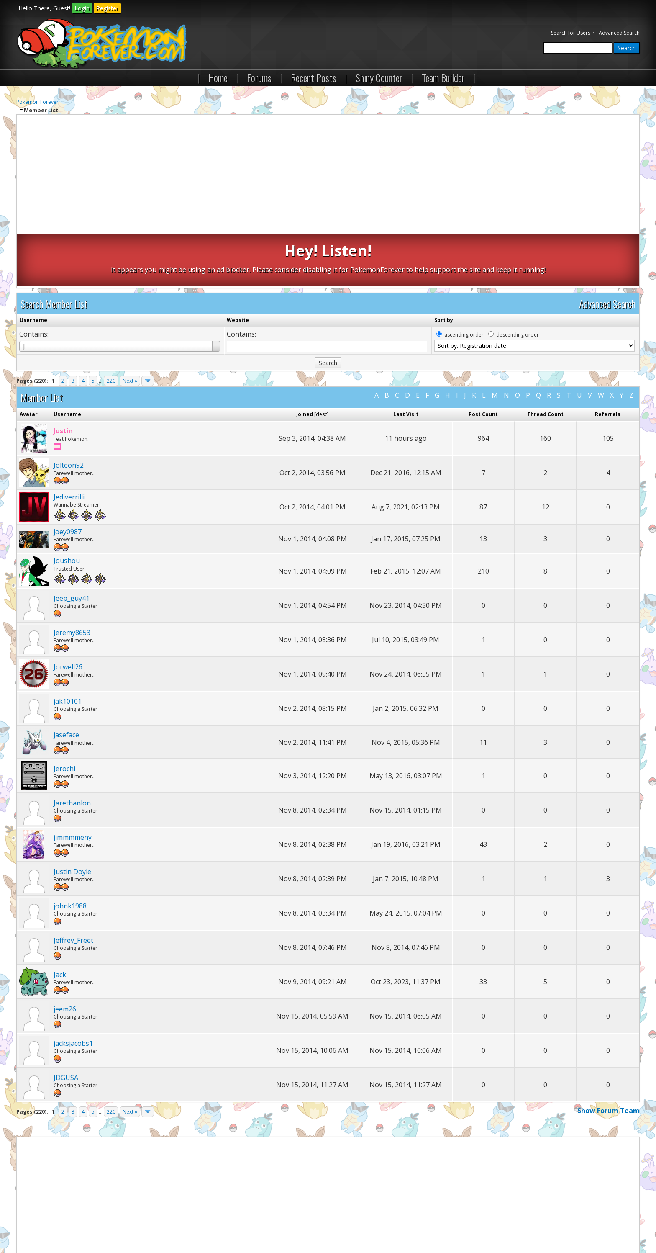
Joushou (67, 508)
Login (82, 8)
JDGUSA (66, 1025)
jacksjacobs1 (73, 991)
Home (218, 77)
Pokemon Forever (37, 101)
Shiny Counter (379, 77)
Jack (60, 922)
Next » (130, 328)
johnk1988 (70, 854)
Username (33, 268)
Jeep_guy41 (72, 546)
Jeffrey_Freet (73, 888)
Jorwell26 (68, 615)
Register (107, 8)
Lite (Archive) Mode (160, 1223)
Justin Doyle (72, 819)
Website (238, 268)
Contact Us (34, 1223)
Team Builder (443, 77)
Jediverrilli (69, 445)
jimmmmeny (73, 785)
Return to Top (116, 1223)
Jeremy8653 (72, 580)
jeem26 (65, 957)
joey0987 (68, 479)
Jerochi (64, 716)
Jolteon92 (69, 413)
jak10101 (68, 649)
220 (111, 328)
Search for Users (570, 32)
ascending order (464, 282)
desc (321, 362)
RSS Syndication (207, 1223)
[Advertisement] (328, 175)
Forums (259, 77)
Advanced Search (619, 32)
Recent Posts (313, 77)
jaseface (66, 682)
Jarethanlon (72, 751)
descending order (517, 282)
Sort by (443, 268)
